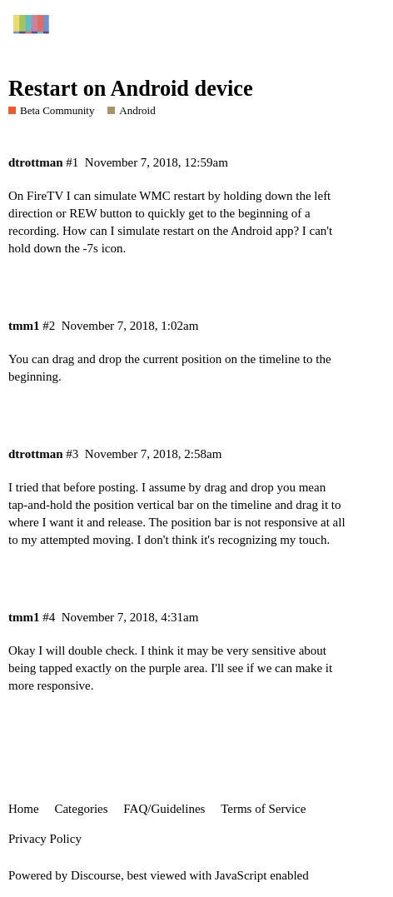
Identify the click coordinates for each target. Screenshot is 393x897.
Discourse (96, 875)
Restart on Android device (130, 89)
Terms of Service (263, 808)
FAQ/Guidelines (164, 808)
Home (23, 808)
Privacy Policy (45, 838)
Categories (80, 808)
